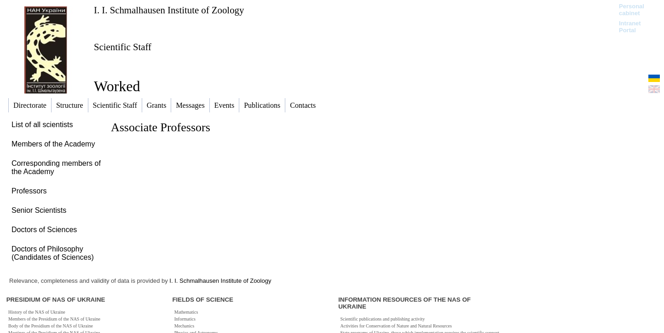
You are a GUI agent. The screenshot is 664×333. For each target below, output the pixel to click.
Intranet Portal (630, 27)
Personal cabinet (631, 10)
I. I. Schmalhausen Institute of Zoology (169, 10)
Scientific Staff (122, 46)
